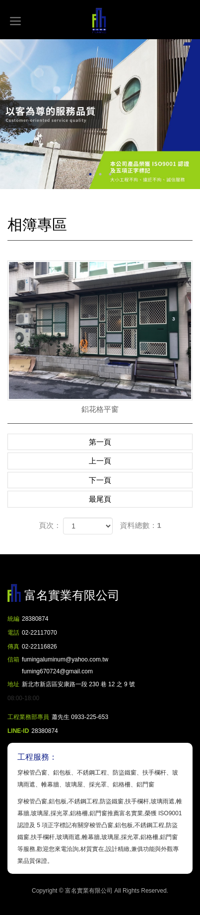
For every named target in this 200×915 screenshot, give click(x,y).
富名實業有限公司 (100, 20)
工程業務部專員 (28, 717)
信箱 (13, 659)
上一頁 (100, 461)
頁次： (50, 525)
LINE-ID (18, 730)
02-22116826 (39, 646)
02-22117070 (39, 632)
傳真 (13, 646)
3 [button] (110, 174)
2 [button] (100, 174)
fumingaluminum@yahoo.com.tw (65, 666)
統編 (13, 618)
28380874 (35, 618)
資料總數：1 (140, 525)
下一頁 (100, 480)
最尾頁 (100, 499)
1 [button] (90, 174)
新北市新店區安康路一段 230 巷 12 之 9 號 (78, 684)
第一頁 (100, 442)
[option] (100, 114)
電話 (13, 632)
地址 (13, 684)
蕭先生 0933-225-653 (80, 717)
